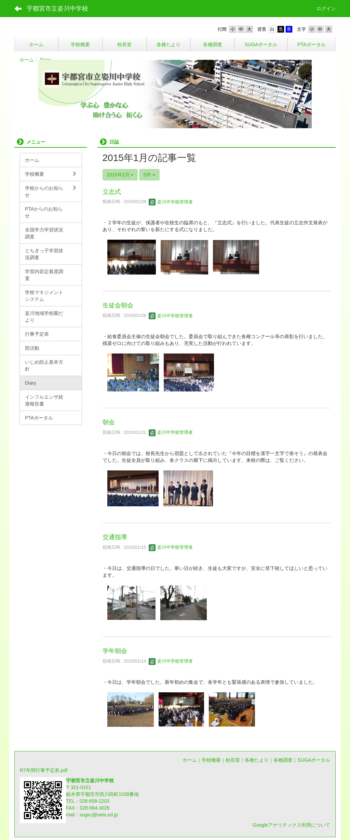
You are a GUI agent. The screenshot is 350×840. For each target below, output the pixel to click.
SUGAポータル (313, 760)
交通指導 (115, 537)
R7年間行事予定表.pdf (43, 770)
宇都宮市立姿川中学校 (57, 8)
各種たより (257, 760)
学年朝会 (115, 651)
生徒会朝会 (118, 305)
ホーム (26, 60)
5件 (149, 174)
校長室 (233, 760)
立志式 (112, 191)
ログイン (326, 8)
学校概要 (211, 760)
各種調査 (283, 760)
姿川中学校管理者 (171, 201)
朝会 (109, 422)
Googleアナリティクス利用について (291, 825)
